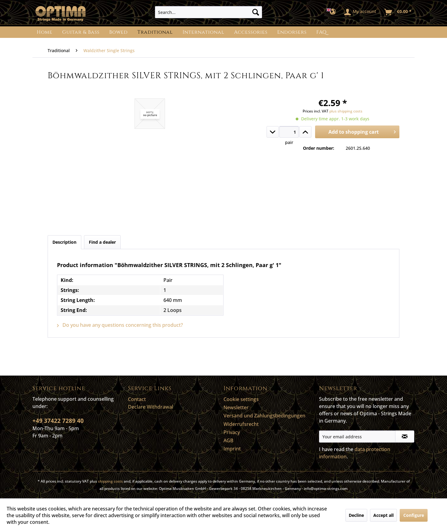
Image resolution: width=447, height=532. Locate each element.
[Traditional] (155, 32)
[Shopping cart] (398, 12)
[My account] (360, 12)
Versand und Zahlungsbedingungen (264, 415)
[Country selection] (333, 12)
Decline (356, 515)
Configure (413, 515)
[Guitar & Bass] (81, 32)
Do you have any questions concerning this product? (120, 325)
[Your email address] (357, 436)
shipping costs (110, 481)
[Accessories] (251, 32)
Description (64, 242)
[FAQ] (321, 32)
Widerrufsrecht (241, 424)
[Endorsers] (292, 32)
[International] (203, 32)
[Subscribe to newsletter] (404, 436)
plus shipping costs (345, 111)
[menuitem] (208, 12)
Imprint (232, 448)
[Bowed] (118, 32)
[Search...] (208, 12)
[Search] (255, 12)
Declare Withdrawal (150, 406)
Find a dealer (102, 242)
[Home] (44, 32)
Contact (137, 399)
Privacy (232, 432)
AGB (228, 440)
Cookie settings (241, 399)
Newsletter (236, 407)
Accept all (383, 515)
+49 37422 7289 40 (58, 421)
